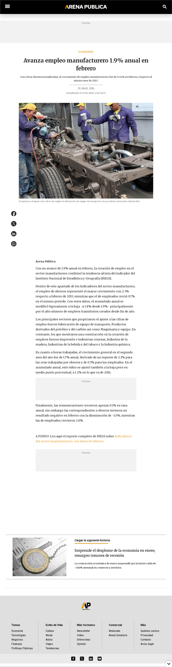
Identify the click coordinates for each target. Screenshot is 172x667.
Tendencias (52, 648)
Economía (85, 51)
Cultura (50, 630)
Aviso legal (147, 644)
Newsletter (83, 630)
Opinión (81, 644)
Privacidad (147, 635)
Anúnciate (114, 630)
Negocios (17, 639)
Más (143, 625)
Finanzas (16, 644)
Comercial (115, 625)
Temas (15, 625)
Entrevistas (83, 639)
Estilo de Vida (54, 625)
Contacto (146, 639)
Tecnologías (18, 635)
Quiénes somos (150, 630)
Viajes (49, 644)
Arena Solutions (118, 635)
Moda (49, 635)
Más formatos (86, 625)
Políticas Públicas (22, 648)
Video (80, 635)
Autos (49, 639)
